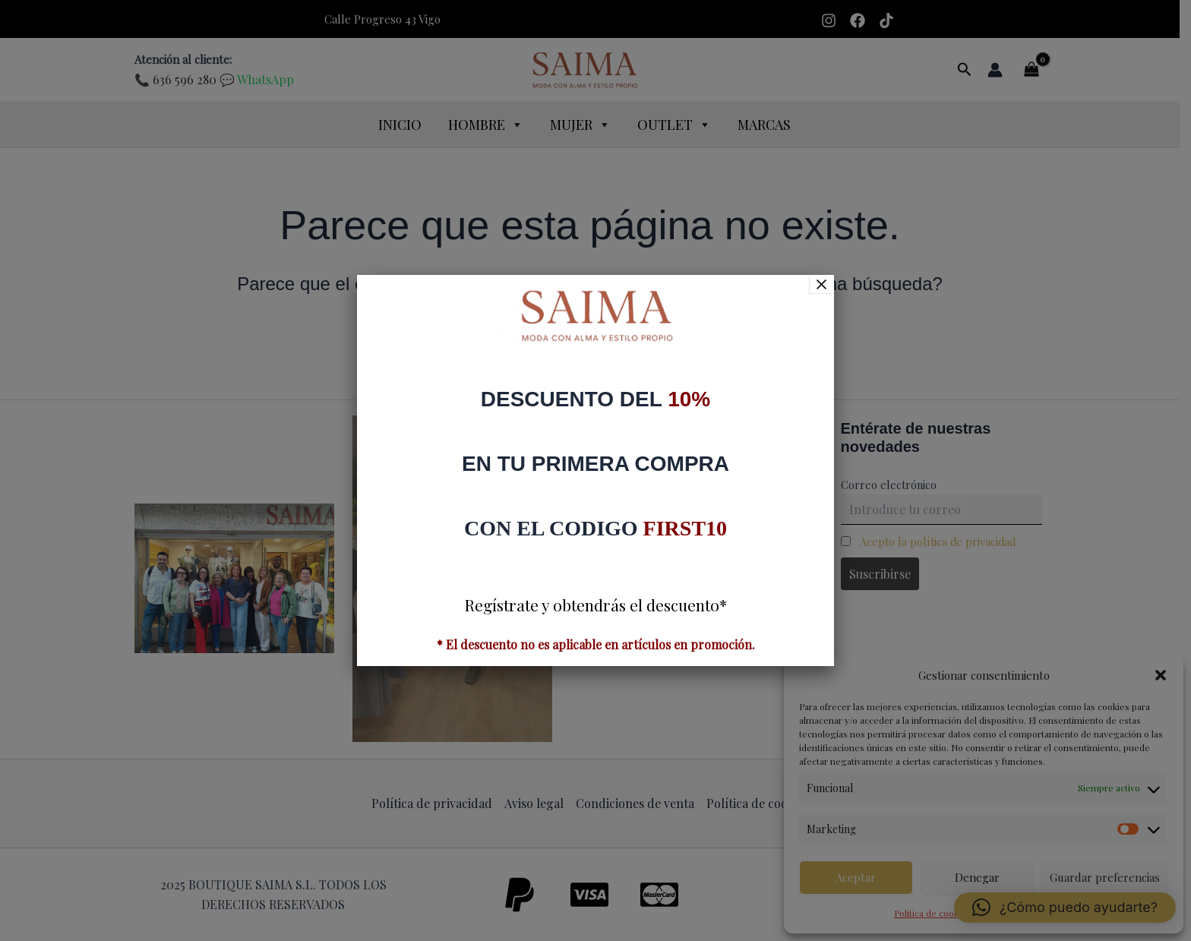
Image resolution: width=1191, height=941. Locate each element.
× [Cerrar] (822, 284)
